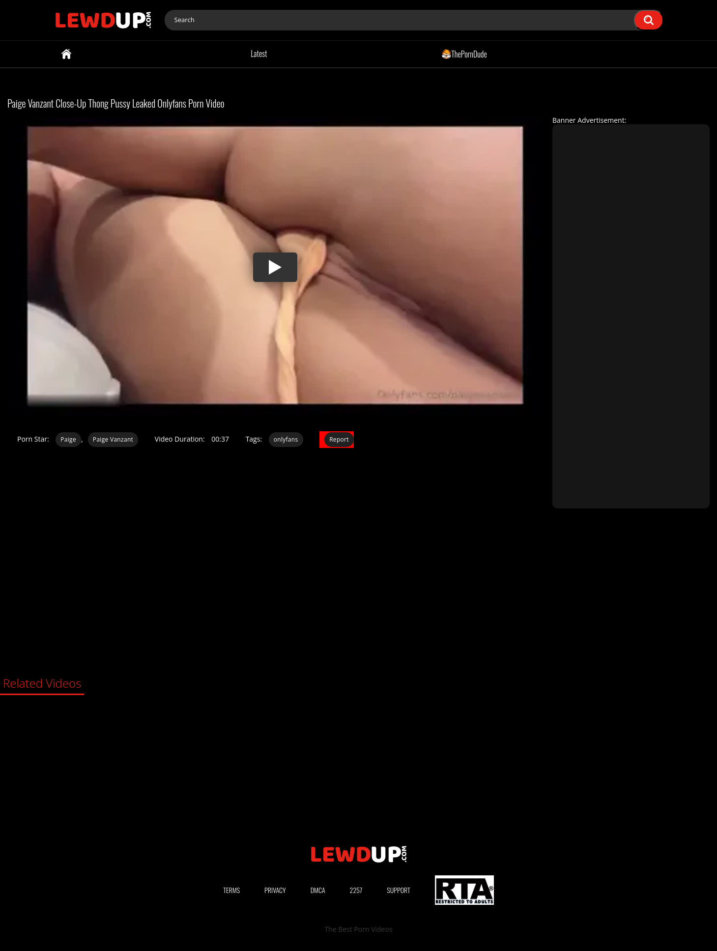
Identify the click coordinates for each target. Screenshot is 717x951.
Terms (231, 890)
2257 (356, 890)
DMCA (318, 890)
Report (339, 439)
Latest (259, 53)
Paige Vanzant (113, 439)
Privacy (275, 890)
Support (398, 890)
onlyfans (286, 439)
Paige (68, 439)
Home (66, 54)
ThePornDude (464, 53)
